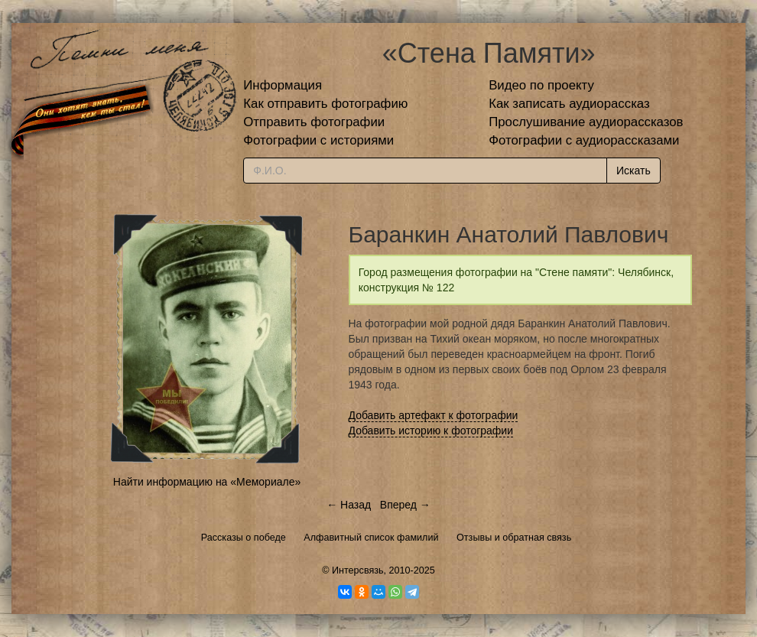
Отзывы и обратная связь (513, 537)
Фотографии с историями (318, 140)
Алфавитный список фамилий (371, 537)
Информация (282, 85)
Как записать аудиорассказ (569, 103)
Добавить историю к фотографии (431, 430)
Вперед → (405, 505)
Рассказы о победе (243, 537)
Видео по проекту (541, 85)
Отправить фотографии (314, 122)
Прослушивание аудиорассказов (586, 122)
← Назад (349, 505)
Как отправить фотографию (325, 103)
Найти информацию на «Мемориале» (207, 482)
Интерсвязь (358, 570)
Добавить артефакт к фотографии (433, 415)
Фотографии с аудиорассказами (584, 140)
